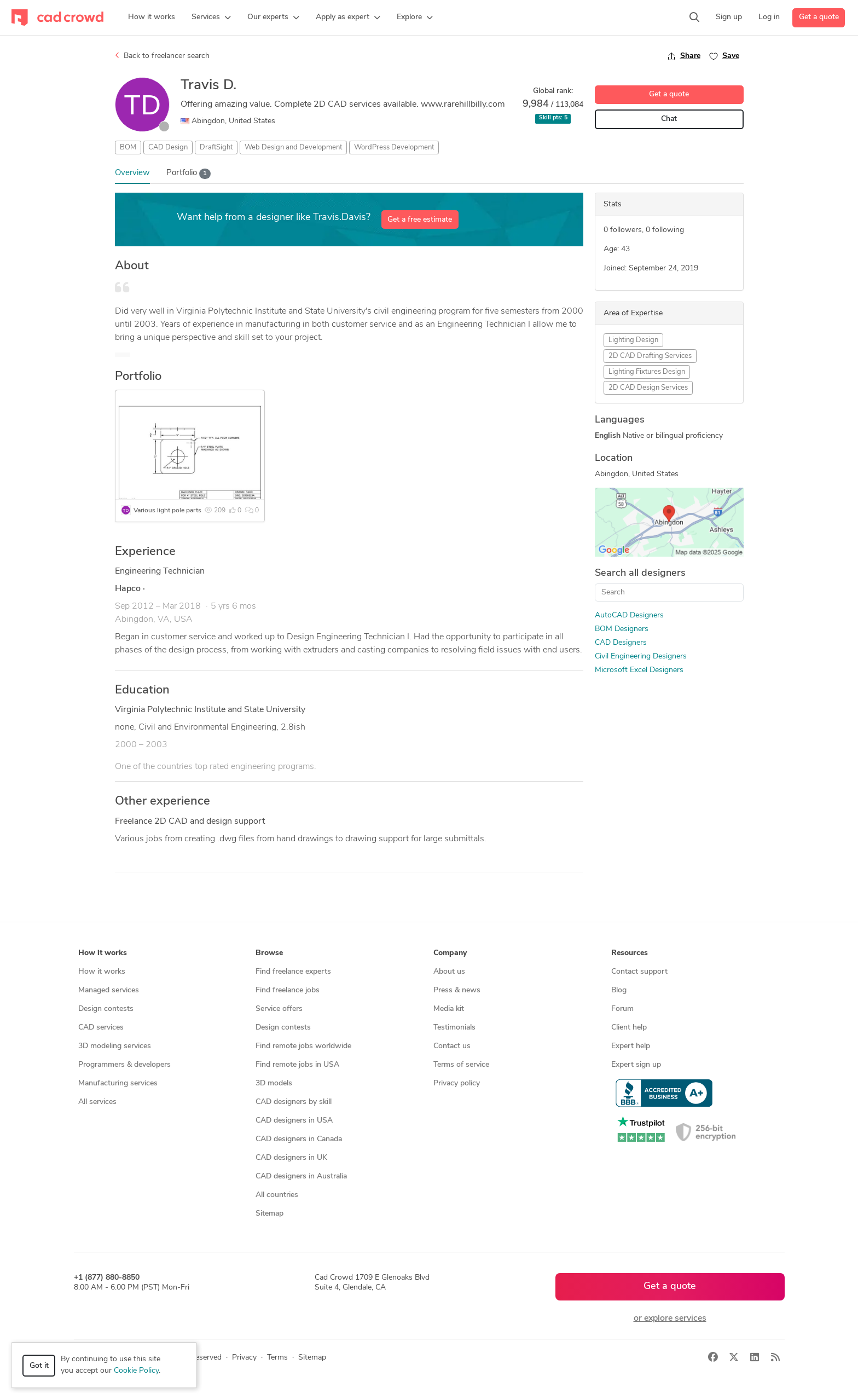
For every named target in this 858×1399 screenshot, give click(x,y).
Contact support (639, 972)
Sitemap (269, 1214)
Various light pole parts (167, 510)
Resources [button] (629, 953)
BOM (128, 147)
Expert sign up (636, 1065)
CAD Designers (621, 643)
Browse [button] (269, 953)
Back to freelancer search (162, 55)
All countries (277, 1195)
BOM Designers (621, 629)
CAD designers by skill (294, 1102)
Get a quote (819, 17)
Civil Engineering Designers (641, 656)
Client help (629, 1028)
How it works (101, 972)
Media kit (448, 1009)
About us (449, 972)
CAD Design (168, 147)
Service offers (279, 1009)
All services (97, 1102)
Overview (132, 173)
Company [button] (450, 953)
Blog (619, 990)
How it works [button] (102, 953)
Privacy (244, 1358)
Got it (39, 1366)
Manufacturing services (118, 1083)
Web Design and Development (293, 147)
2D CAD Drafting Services (650, 356)
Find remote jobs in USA (297, 1065)
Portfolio (188, 174)
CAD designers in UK (291, 1158)
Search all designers (640, 573)
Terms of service (461, 1065)
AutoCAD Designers (629, 615)
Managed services (108, 990)
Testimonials (454, 1028)
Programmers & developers (124, 1065)
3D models (274, 1083)
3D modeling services (114, 1046)
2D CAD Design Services (648, 387)
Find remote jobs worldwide (303, 1046)
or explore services (670, 1318)
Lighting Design (633, 340)
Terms (277, 1358)
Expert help (630, 1046)
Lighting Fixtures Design (646, 371)
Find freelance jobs (288, 990)
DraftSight (216, 147)
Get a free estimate (419, 220)
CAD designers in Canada (299, 1139)
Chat (669, 119)
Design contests (106, 1009)
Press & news (456, 990)
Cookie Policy (136, 1371)
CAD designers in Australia (301, 1176)
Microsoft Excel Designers (639, 670)
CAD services (101, 1028)
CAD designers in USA (294, 1121)
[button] (211, 17)
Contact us (452, 1046)
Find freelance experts (293, 972)
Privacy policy (456, 1083)
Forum (622, 1009)
